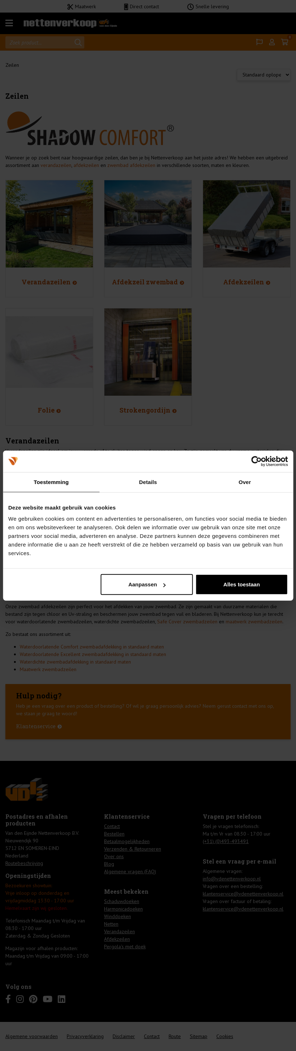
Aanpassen (147, 584)
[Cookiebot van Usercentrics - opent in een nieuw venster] (256, 461)
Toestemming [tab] (51, 482)
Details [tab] (148, 482)
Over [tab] (245, 482)
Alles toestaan (242, 584)
